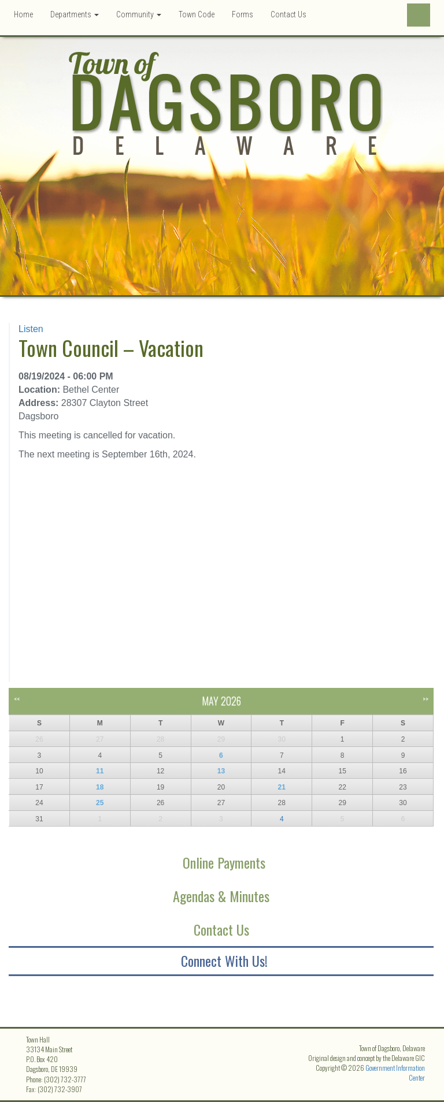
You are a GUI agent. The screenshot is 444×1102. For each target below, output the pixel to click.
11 (99, 771)
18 (99, 787)
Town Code (196, 14)
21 (282, 787)
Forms (242, 14)
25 (99, 803)
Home (23, 14)
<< (17, 698)
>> (425, 698)
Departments (74, 14)
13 (221, 771)
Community (138, 14)
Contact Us (288, 14)
